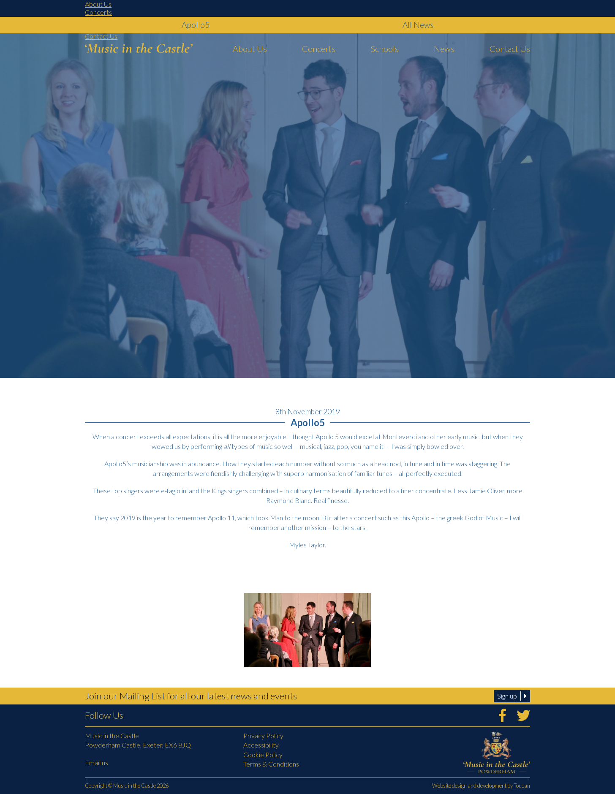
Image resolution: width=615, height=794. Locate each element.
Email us (96, 763)
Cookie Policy (263, 754)
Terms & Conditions (271, 764)
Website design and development (469, 785)
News (93, 28)
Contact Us (101, 36)
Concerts (98, 12)
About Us (98, 4)
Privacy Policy (263, 735)
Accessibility (261, 745)
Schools (96, 20)
